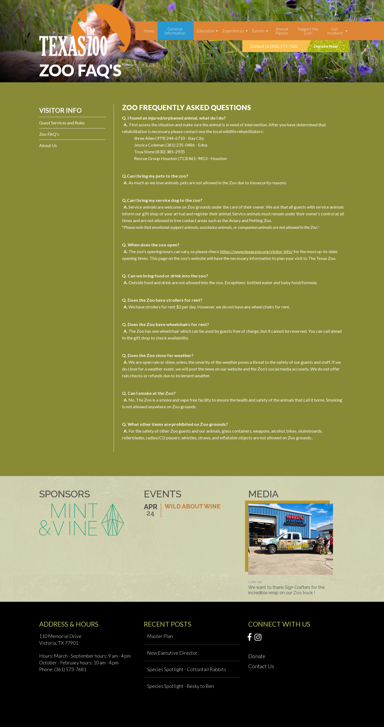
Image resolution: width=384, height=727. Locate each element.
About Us (48, 145)
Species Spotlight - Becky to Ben (180, 686)
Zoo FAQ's (49, 134)
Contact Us (261, 666)
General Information (174, 30)
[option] (290, 549)
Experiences (233, 30)
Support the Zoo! (308, 30)
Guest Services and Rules (62, 122)
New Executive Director (172, 653)
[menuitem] (149, 30)
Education (206, 30)
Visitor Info (60, 110)
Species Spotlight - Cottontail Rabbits (186, 669)
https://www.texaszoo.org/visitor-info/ (256, 251)
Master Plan (160, 636)
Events (258, 30)
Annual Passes (282, 30)
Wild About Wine (192, 506)
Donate (256, 656)
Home (149, 30)
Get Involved (334, 30)
